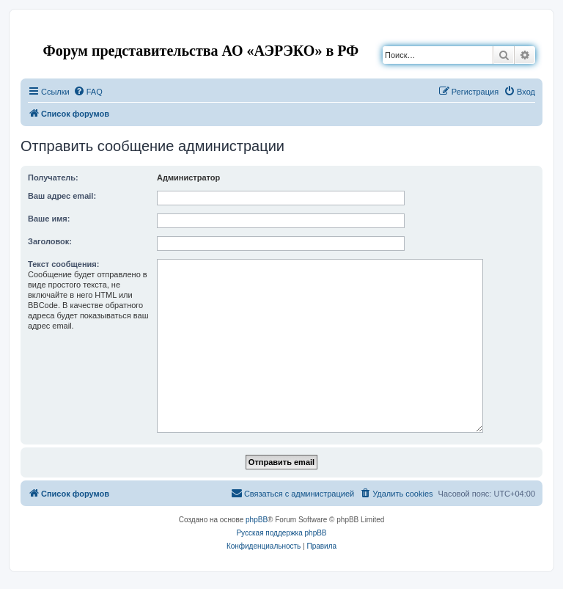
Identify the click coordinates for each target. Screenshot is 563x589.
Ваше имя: (49, 218)
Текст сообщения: (63, 264)
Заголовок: (50, 241)
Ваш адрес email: (62, 195)
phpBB (257, 520)
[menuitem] (88, 91)
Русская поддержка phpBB (281, 533)
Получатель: (53, 177)
